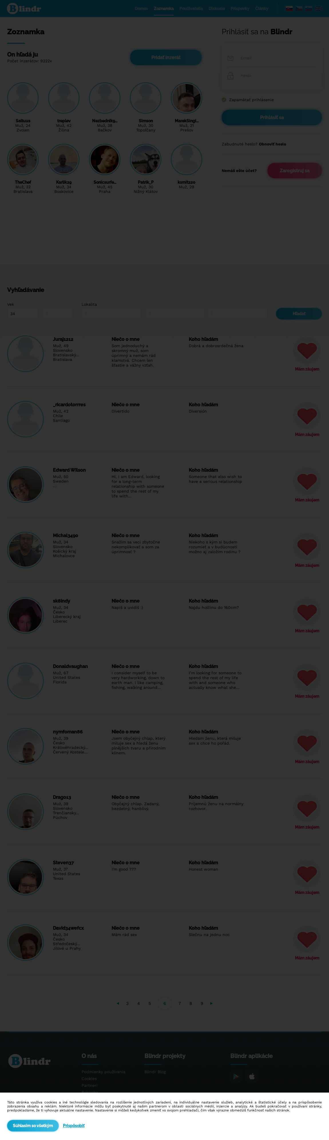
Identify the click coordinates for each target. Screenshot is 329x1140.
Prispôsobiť (73, 1125)
